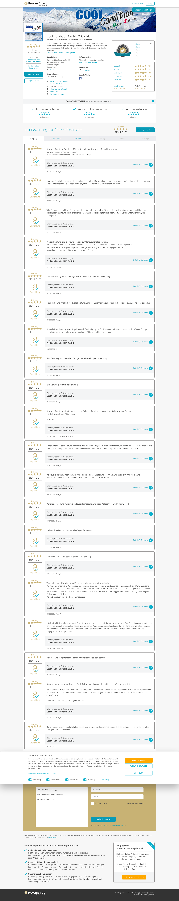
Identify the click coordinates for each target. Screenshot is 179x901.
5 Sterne (137, 44)
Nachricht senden (103, 819)
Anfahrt (53, 69)
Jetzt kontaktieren (143, 9)
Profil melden (52, 837)
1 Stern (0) (145, 139)
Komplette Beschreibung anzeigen (60, 52)
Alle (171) (33, 138)
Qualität (117, 66)
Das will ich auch (137, 3)
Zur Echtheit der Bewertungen (33, 67)
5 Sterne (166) (55, 139)
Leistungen (118, 73)
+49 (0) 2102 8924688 (58, 81)
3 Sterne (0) (101, 139)
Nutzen (116, 69)
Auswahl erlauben (138, 883)
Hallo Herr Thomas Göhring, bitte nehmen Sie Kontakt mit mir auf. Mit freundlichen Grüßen (62, 807)
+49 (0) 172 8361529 (58, 83)
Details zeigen (105, 897)
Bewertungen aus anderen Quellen (33, 60)
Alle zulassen (138, 877)
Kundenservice (119, 86)
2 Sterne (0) (123, 139)
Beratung (117, 79)
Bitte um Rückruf (101, 803)
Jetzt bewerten (34, 74)
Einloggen (150, 4)
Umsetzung (118, 76)
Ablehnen (138, 890)
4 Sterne (137, 47)
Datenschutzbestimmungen (47, 890)
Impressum (32, 890)
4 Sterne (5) (78, 139)
